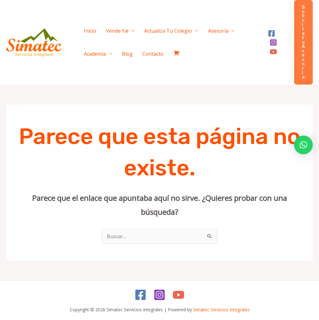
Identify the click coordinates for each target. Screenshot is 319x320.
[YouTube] (270, 47)
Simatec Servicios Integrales (221, 310)
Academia (231, 29)
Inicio (87, 29)
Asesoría (199, 29)
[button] (303, 42)
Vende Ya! (109, 29)
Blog (86, 55)
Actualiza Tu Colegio (155, 29)
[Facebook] (268, 38)
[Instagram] (279, 38)
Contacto (106, 55)
